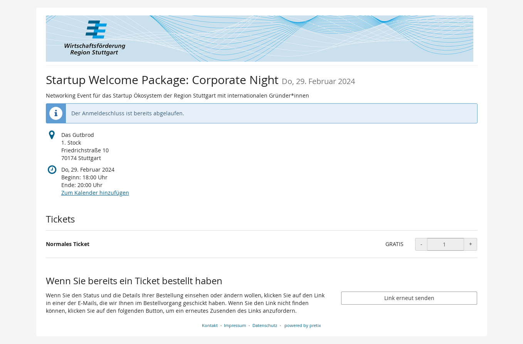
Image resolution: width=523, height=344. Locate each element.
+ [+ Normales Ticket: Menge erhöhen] (470, 244)
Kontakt (210, 325)
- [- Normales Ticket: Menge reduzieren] (421, 244)
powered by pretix (302, 325)
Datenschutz (264, 325)
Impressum (235, 325)
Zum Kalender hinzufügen (95, 192)
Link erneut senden (409, 298)
